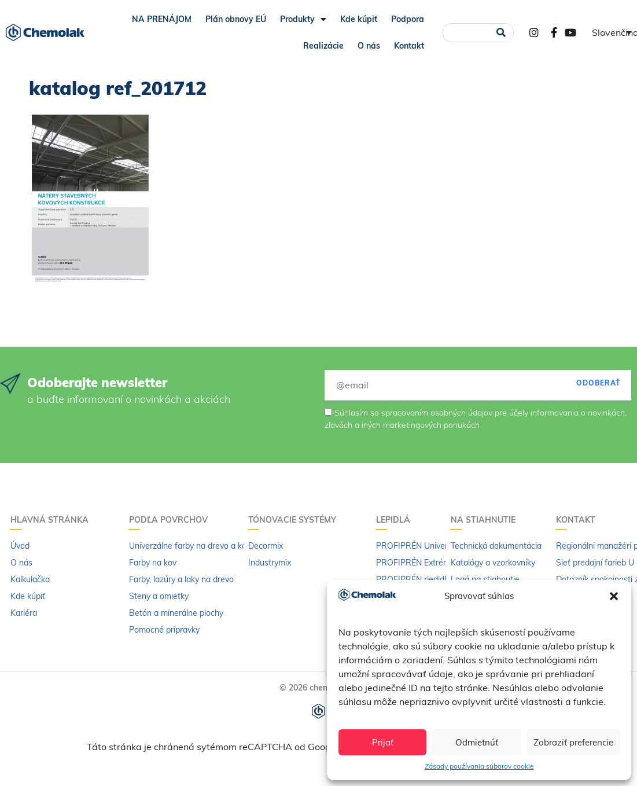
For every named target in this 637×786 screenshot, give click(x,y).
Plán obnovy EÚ (235, 19)
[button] (614, 596)
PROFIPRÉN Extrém (413, 562)
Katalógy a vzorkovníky (493, 562)
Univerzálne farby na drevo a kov (190, 546)
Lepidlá (396, 520)
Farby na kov (152, 562)
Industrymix (269, 562)
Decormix (265, 546)
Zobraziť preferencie (573, 742)
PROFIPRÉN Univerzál (417, 546)
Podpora (407, 19)
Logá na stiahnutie (485, 579)
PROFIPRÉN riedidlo (413, 579)
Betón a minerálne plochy (176, 613)
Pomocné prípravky (164, 630)
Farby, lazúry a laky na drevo (181, 579)
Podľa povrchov (171, 520)
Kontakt (409, 46)
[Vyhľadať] (500, 33)
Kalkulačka (30, 579)
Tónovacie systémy (295, 520)
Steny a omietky (159, 596)
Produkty (303, 19)
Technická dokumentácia (496, 546)
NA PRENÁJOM (162, 19)
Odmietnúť (476, 742)
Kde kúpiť (358, 19)
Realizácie (323, 46)
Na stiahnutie (486, 520)
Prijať (382, 742)
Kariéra (23, 613)
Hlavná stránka (52, 520)
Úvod (20, 546)
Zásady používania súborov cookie (479, 766)
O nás (369, 46)
